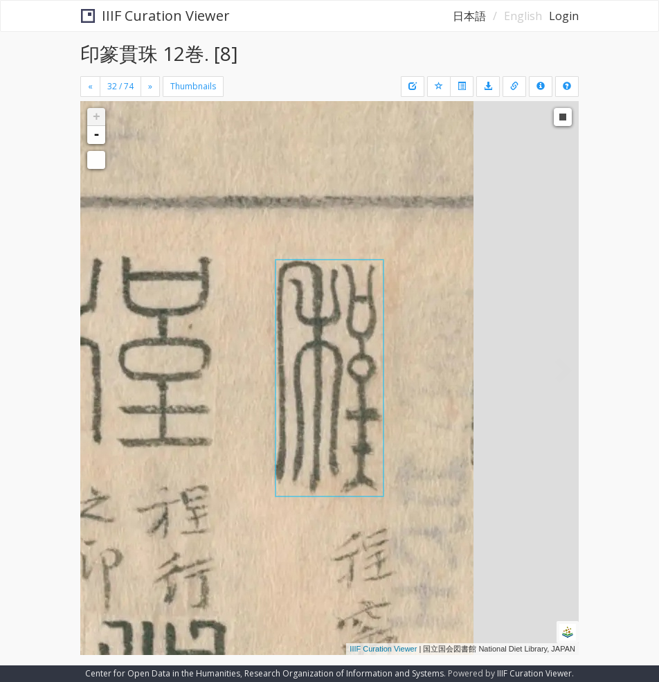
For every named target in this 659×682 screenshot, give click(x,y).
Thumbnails (193, 86)
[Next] (150, 86)
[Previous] (90, 86)
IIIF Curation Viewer (155, 15)
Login (564, 16)
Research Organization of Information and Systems (344, 673)
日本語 (469, 16)
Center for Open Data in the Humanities (162, 673)
